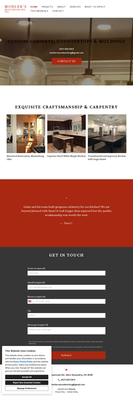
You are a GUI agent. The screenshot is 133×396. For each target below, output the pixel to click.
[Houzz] (66, 369)
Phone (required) (66, 299)
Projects (47, 6)
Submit (66, 355)
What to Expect (95, 6)
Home (33, 6)
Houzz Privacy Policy (23, 361)
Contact (58, 11)
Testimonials (39, 11)
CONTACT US (66, 61)
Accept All (27, 377)
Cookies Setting (72, 392)
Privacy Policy (60, 392)
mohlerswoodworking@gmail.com (67, 52)
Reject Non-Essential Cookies (27, 382)
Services (75, 6)
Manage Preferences (26, 388)
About (61, 6)
